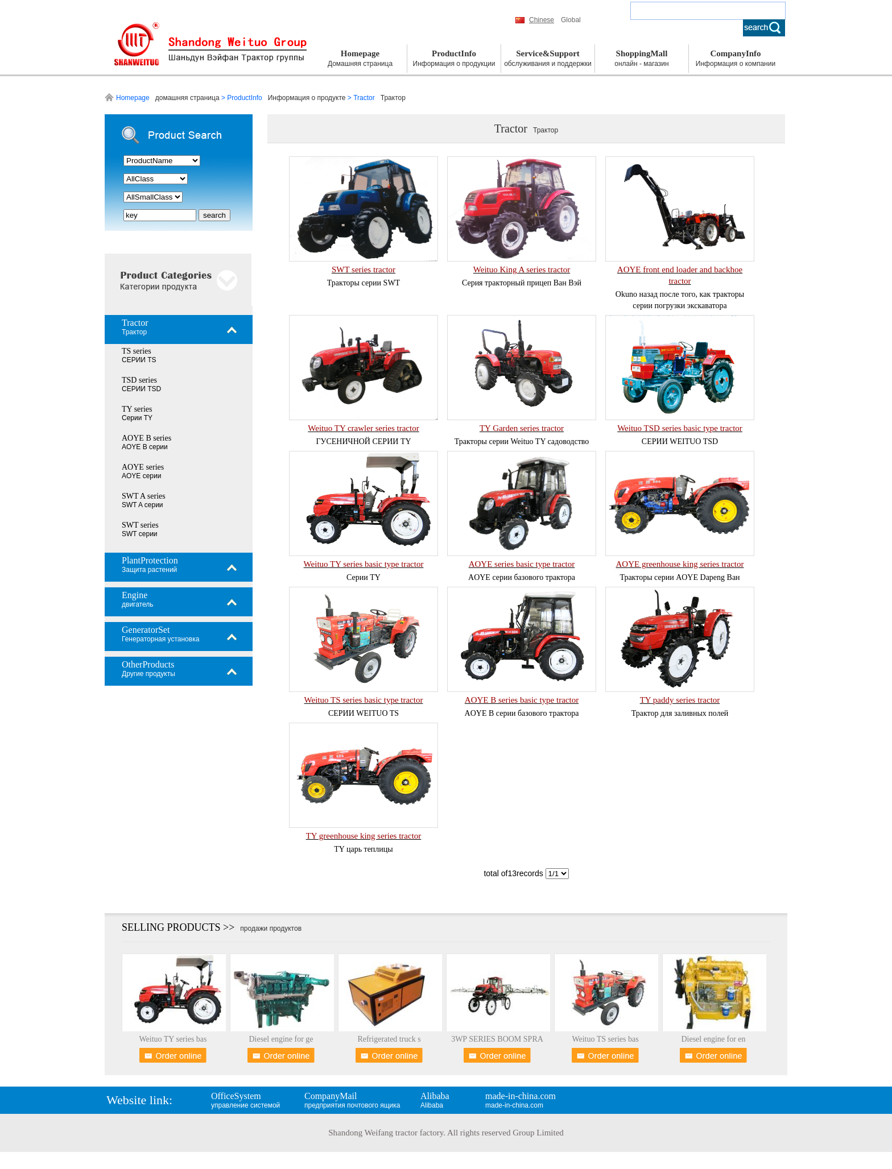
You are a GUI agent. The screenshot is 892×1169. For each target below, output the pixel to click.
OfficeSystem (256, 1100)
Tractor (187, 327)
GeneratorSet (187, 634)
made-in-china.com (530, 1100)
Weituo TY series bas (173, 1039)
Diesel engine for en (713, 1039)
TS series (187, 355)
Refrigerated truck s (388, 1039)
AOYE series (187, 471)
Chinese (541, 20)
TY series (187, 413)
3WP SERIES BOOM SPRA (497, 1039)
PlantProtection (187, 565)
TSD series (187, 384)
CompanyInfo (735, 59)
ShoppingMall (641, 59)
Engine (187, 599)
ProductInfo (454, 59)
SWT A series (187, 500)
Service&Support (547, 59)
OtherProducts (187, 669)
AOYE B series (187, 442)
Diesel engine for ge (281, 1039)
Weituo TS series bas (605, 1039)
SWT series (187, 529)
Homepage (360, 59)
